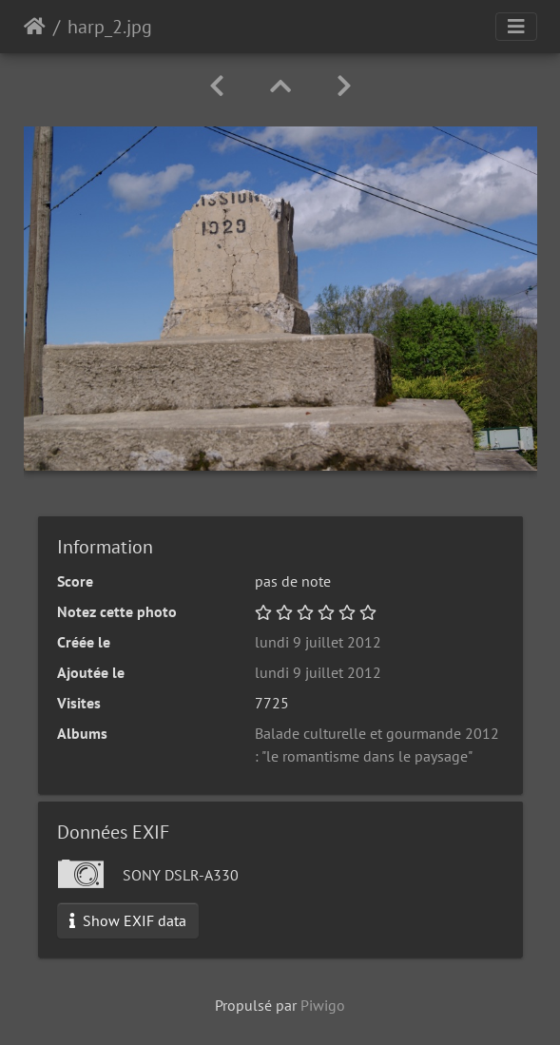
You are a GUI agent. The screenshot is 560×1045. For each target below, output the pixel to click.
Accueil (35, 26)
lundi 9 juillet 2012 (318, 641)
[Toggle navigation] (516, 26)
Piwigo (322, 1005)
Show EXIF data (127, 920)
